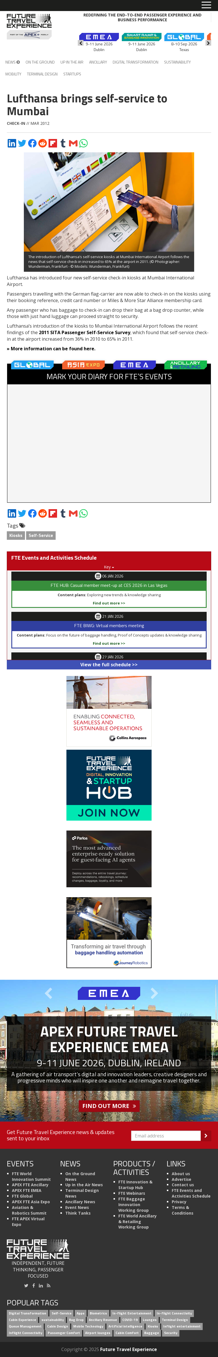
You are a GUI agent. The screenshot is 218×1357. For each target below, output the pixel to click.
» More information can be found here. (51, 348)
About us (181, 1173)
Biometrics (98, 1313)
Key (109, 567)
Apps (81, 1313)
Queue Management (25, 1326)
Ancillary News (80, 1201)
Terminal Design (42, 74)
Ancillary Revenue (103, 1320)
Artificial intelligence (125, 1326)
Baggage (151, 1332)
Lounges (150, 1320)
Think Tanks (78, 1213)
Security (170, 1332)
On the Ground (40, 62)
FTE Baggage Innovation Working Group (133, 1204)
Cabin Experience (22, 1320)
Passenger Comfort (64, 1332)
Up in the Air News (84, 1184)
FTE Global (22, 1196)
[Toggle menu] (206, 5)
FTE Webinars (131, 1193)
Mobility (13, 74)
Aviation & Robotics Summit (29, 1210)
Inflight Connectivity (25, 1332)
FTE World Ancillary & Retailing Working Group (137, 1221)
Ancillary (98, 62)
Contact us (183, 1184)
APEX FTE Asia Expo (31, 1201)
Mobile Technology (88, 1326)
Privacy (179, 1201)
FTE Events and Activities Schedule (191, 1193)
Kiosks (15, 535)
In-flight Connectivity (174, 1313)
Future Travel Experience (128, 1349)
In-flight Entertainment (132, 1313)
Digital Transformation (135, 62)
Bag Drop (76, 1320)
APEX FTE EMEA (26, 1190)
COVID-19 (130, 1320)
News (12, 62)
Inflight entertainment (182, 1326)
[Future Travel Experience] (29, 26)
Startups (72, 74)
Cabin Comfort (127, 1332)
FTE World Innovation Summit (31, 1176)
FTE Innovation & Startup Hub (135, 1184)
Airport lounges (97, 1332)
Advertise (181, 1179)
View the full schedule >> (109, 664)
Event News (77, 1207)
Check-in (16, 123)
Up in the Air (71, 62)
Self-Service (41, 535)
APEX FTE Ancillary (30, 1184)
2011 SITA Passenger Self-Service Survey (84, 332)
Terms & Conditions (182, 1210)
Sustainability (177, 62)
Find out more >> (109, 603)
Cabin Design (57, 1326)
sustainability (52, 1320)
